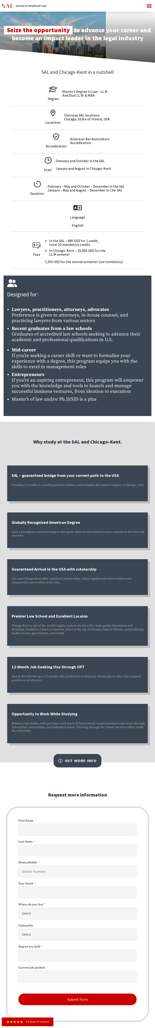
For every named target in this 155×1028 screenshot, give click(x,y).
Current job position (31, 967)
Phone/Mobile (27, 862)
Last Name (25, 841)
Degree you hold (29, 946)
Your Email (25, 883)
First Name (25, 820)
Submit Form (78, 999)
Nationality (25, 925)
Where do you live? (31, 904)
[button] (149, 6)
